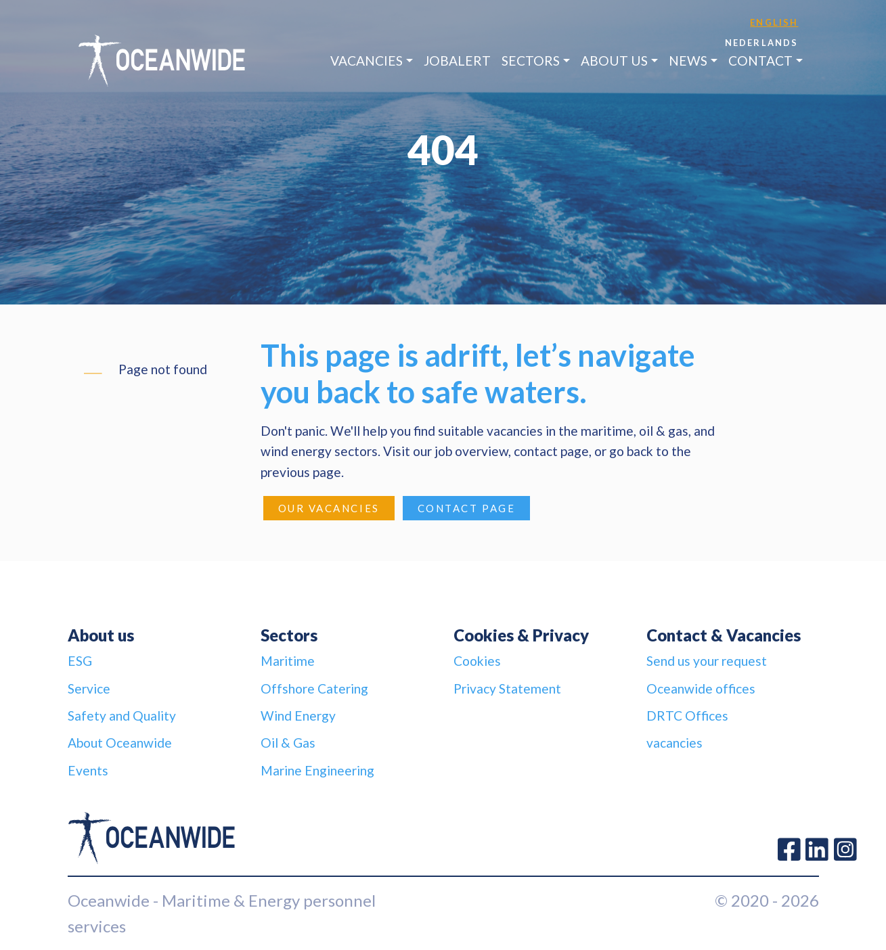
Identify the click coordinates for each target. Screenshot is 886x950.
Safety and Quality (122, 715)
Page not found (162, 369)
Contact (760, 60)
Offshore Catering (314, 688)
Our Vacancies (329, 508)
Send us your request (706, 661)
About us (614, 60)
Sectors (531, 60)
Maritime (288, 661)
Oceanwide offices (700, 688)
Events (88, 770)
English (774, 22)
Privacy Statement (507, 688)
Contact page (467, 508)
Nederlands (762, 42)
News (688, 60)
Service (89, 688)
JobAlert (457, 60)
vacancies (674, 742)
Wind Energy (298, 715)
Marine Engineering (317, 770)
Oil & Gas (288, 742)
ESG (80, 661)
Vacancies (366, 60)
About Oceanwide (120, 742)
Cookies (477, 661)
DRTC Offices (687, 715)
